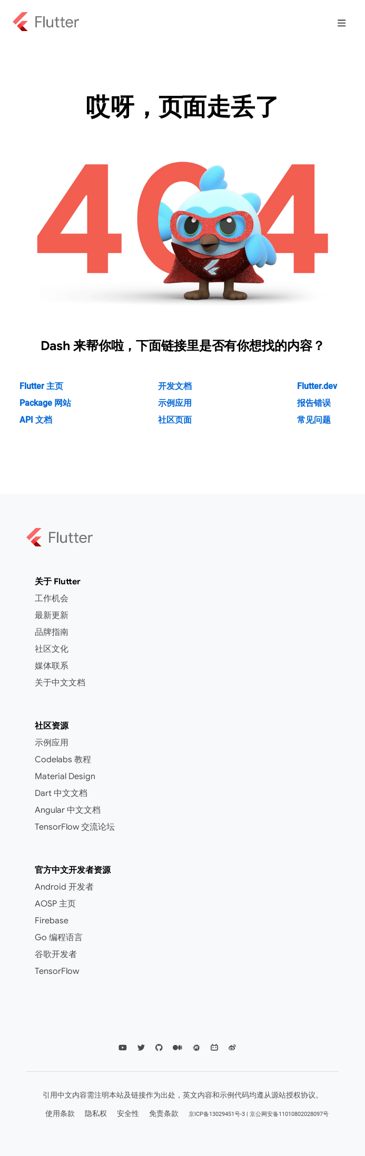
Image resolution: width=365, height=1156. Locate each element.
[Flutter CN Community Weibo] (232, 1047)
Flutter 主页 (41, 386)
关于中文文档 (60, 682)
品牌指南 (51, 632)
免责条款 (164, 1113)
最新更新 (51, 615)
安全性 (128, 1113)
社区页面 (175, 420)
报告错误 (314, 403)
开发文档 (175, 386)
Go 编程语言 (59, 937)
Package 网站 (45, 403)
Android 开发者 (64, 887)
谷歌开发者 (56, 954)
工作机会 (51, 598)
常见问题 (314, 420)
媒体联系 (51, 666)
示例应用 (175, 403)
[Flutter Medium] (177, 1047)
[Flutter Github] (159, 1047)
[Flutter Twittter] (141, 1047)
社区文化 (51, 649)
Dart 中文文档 (61, 793)
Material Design (65, 776)
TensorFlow (57, 971)
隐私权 (96, 1113)
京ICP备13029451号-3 (217, 1114)
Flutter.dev (317, 386)
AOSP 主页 (55, 904)
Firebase (51, 920)
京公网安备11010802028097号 (289, 1114)
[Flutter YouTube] (123, 1047)
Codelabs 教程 (63, 759)
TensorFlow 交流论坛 (75, 827)
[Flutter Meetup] (196, 1047)
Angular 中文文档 (68, 810)
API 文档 (35, 420)
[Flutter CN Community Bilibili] (214, 1047)
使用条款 (60, 1113)
